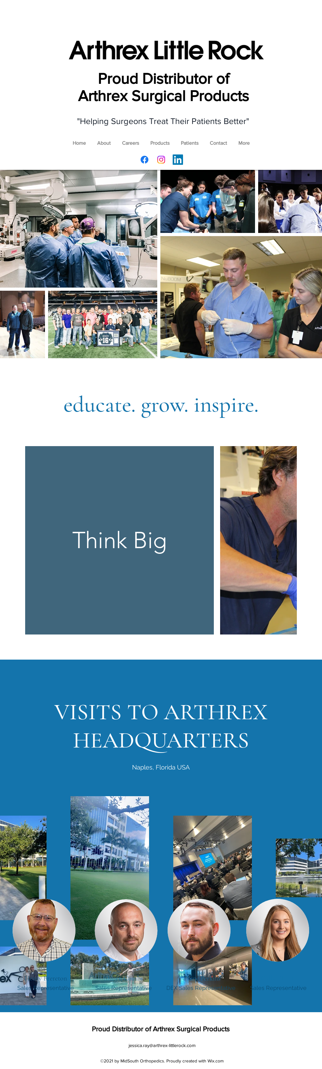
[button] (160, 140)
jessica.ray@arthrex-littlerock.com (162, 1045)
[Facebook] (144, 159)
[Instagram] (161, 159)
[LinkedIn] (178, 159)
